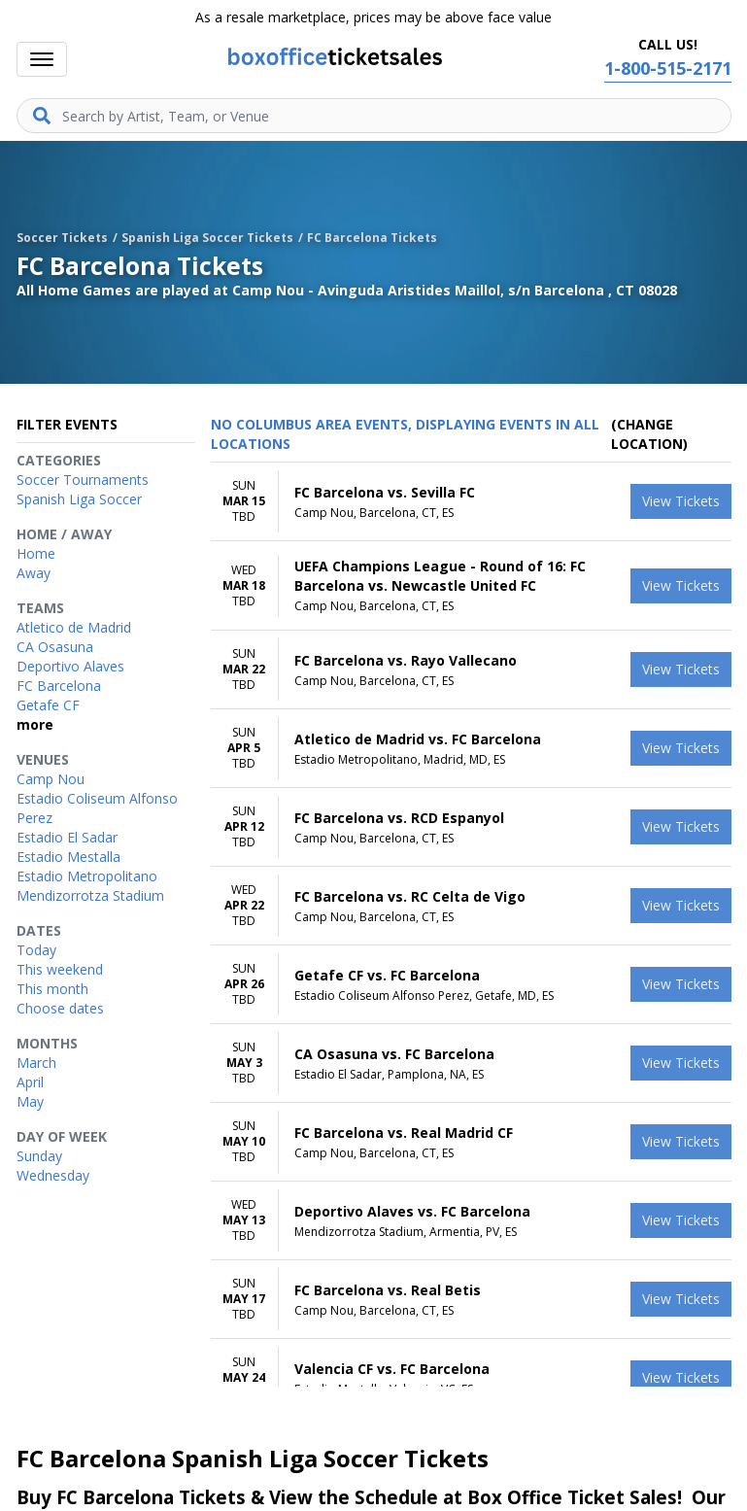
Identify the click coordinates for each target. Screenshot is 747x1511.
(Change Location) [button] (649, 434)
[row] (471, 502)
